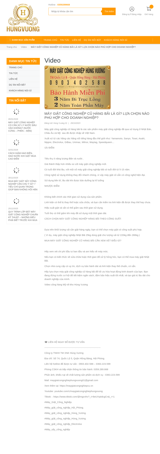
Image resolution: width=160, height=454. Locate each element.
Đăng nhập (136, 14)
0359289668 (63, 4)
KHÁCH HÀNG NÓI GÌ (115, 40)
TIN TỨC (64, 40)
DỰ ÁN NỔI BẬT (92, 40)
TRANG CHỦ (50, 40)
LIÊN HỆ (76, 40)
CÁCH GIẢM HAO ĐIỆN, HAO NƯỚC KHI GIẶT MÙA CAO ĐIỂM (22, 156)
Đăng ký (126, 14)
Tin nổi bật (17, 100)
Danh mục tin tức (23, 61)
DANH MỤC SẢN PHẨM (23, 40)
